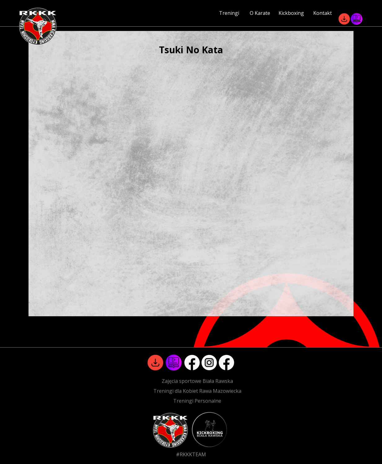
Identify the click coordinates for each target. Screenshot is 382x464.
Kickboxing (291, 13)
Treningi (229, 13)
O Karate (260, 13)
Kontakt (322, 13)
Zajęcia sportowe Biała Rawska (197, 381)
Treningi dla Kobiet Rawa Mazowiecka (197, 390)
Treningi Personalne (197, 400)
